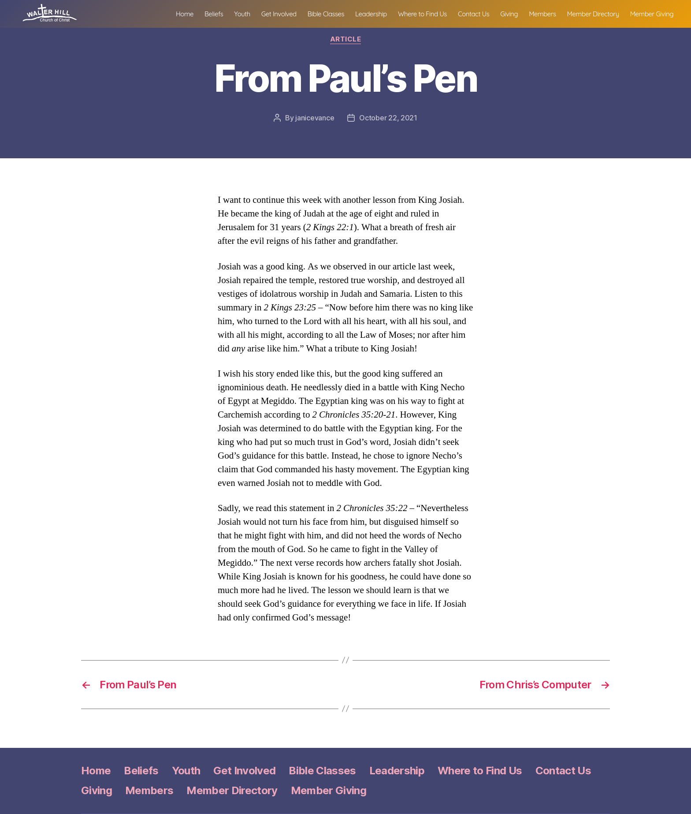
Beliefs (213, 20)
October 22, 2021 (388, 117)
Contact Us (473, 20)
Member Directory (593, 20)
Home (184, 20)
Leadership (371, 20)
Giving (509, 20)
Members (542, 20)
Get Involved (279, 20)
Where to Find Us (422, 20)
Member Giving (651, 20)
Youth (242, 20)
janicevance (314, 117)
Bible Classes (326, 20)
